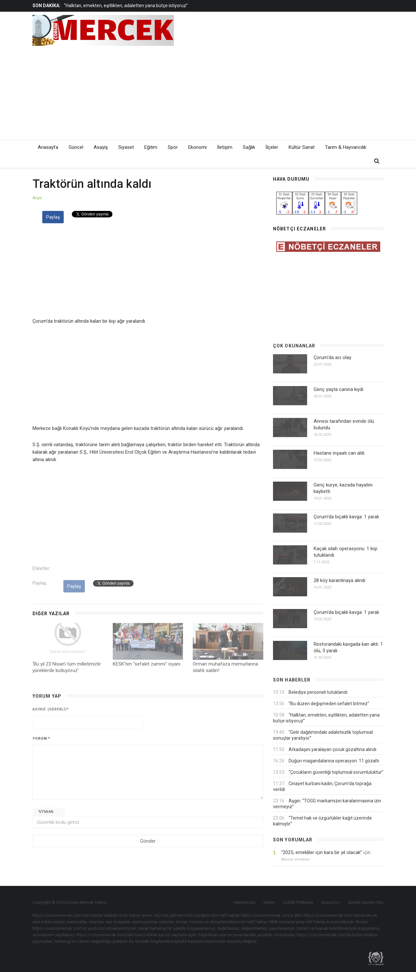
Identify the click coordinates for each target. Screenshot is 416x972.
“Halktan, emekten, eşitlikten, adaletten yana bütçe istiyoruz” (126, 5)
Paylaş (53, 217)
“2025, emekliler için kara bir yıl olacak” (321, 852)
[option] (163, 5)
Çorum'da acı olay (332, 357)
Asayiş (101, 147)
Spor (173, 147)
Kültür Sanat (302, 147)
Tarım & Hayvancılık (345, 147)
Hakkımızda (244, 902)
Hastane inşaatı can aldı (339, 453)
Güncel (76, 147)
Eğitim (150, 147)
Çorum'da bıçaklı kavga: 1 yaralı (346, 517)
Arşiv (37, 197)
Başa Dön (330, 902)
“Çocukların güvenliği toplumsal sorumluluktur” (336, 772)
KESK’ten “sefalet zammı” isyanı (146, 664)
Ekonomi (197, 147)
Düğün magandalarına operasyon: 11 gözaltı (334, 760)
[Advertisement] (266, 91)
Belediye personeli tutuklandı (318, 692)
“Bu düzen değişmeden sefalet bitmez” (329, 703)
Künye (269, 902)
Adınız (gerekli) (50, 709)
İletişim (224, 147)
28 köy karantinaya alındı (339, 580)
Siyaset (126, 147)
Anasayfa (48, 147)
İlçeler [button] (272, 147)
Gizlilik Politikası (298, 902)
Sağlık (249, 147)
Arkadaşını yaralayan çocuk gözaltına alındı (332, 749)
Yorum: (41, 738)
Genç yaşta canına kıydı (338, 389)
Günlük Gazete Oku (366, 902)
